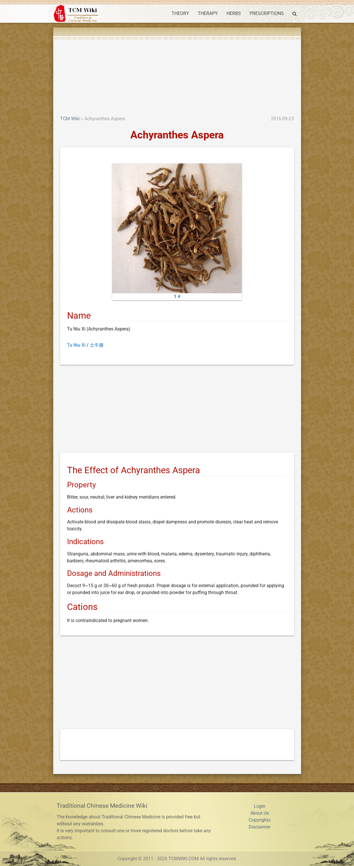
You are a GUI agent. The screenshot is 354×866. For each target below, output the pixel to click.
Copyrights (260, 820)
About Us (259, 813)
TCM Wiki (70, 118)
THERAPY (208, 13)
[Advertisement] (177, 72)
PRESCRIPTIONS (267, 13)
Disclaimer (259, 827)
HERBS (234, 13)
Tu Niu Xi (76, 345)
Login (259, 806)
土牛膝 (97, 345)
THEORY (180, 13)
